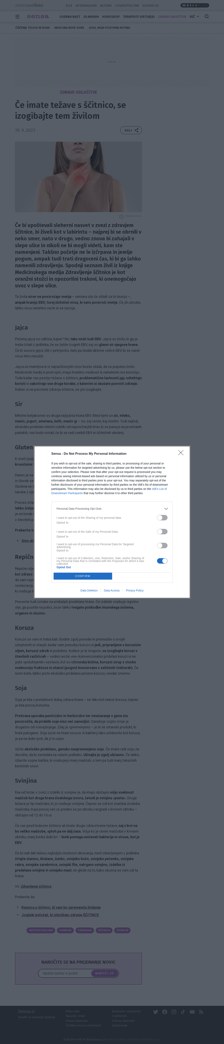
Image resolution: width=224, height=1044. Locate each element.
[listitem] (112, 509)
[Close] (182, 454)
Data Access (112, 590)
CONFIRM (82, 576)
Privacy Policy (134, 590)
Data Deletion (89, 590)
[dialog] (112, 522)
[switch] (162, 517)
